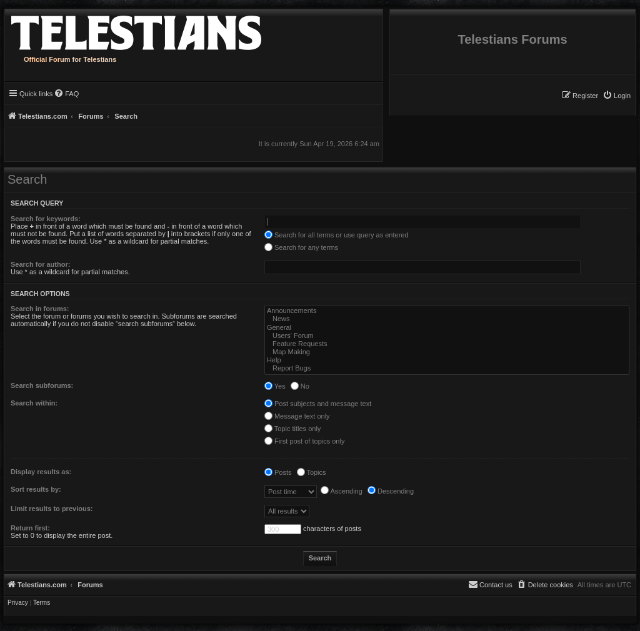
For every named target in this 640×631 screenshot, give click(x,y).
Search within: (34, 403)
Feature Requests (447, 344)
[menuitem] (616, 95)
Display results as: (41, 471)
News (447, 319)
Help (447, 360)
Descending (391, 491)
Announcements (447, 311)
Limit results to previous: (51, 508)
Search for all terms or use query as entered (336, 235)
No (300, 386)
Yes (275, 386)
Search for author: (40, 264)
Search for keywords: (46, 218)
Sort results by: (36, 489)
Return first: (30, 528)
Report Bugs (447, 368)
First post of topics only (304, 441)
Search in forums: (40, 308)
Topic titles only (292, 428)
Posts (278, 472)
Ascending (341, 491)
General (447, 328)
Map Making (447, 352)
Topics (311, 472)
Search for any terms (301, 247)
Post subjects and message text (317, 403)
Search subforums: (42, 385)
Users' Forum (447, 336)
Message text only (297, 416)
